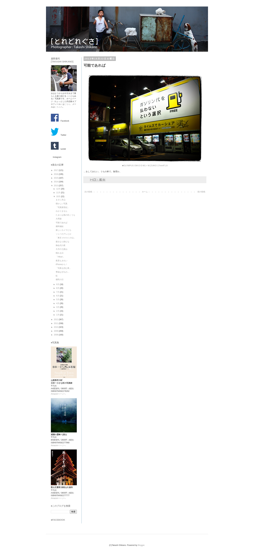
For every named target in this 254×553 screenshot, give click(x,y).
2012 (56, 319)
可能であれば (61, 222)
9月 (58, 284)
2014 (56, 182)
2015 (56, 178)
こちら (67, 104)
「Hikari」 (60, 257)
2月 (58, 311)
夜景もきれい (61, 261)
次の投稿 (88, 192)
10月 (58, 196)
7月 (58, 292)
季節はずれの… (62, 272)
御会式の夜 (60, 245)
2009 (56, 331)
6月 (58, 296)
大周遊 (59, 219)
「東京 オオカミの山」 (66, 238)
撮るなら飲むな (62, 242)
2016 (56, 174)
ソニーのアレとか (63, 234)
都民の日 (60, 279)
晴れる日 (60, 253)
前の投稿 (201, 192)
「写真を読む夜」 (63, 268)
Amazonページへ (58, 394)
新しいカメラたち (63, 230)
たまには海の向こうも (65, 215)
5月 (58, 299)
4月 (58, 303)
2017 (56, 170)
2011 (56, 323)
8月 (58, 288)
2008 (56, 335)
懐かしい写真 (61, 203)
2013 (56, 185)
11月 (58, 192)
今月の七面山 (61, 249)
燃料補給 (60, 226)
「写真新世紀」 (62, 207)
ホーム (145, 192)
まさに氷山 (60, 200)
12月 (58, 189)
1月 (58, 315)
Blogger (141, 545)
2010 (56, 327)
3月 (58, 307)
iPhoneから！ (62, 264)
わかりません (61, 211)
